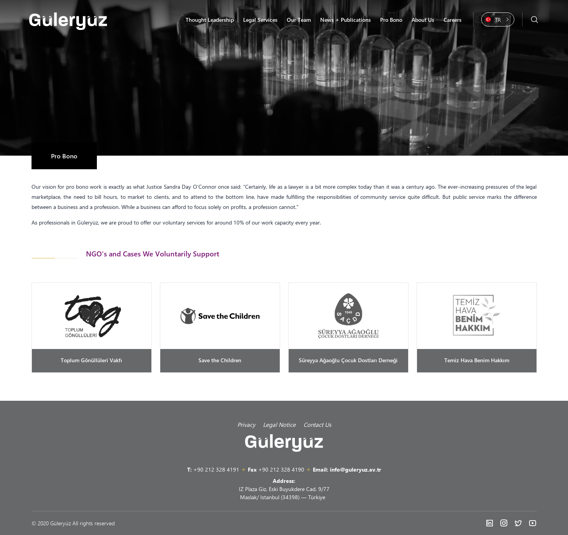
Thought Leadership (210, 19)
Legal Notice (279, 424)
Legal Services (260, 19)
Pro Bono (391, 19)
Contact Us (317, 424)
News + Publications (345, 19)
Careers (452, 19)
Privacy (246, 424)
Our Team (299, 19)
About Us (423, 19)
